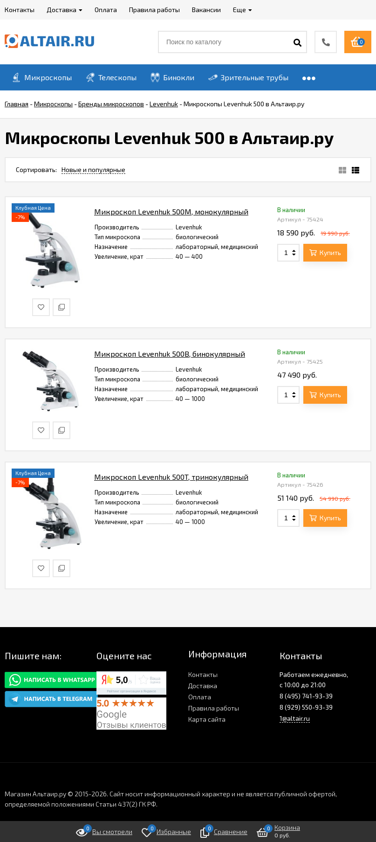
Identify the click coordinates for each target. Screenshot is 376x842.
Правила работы (213, 708)
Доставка (202, 686)
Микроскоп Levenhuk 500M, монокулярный (171, 211)
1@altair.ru (295, 718)
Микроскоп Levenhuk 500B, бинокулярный (169, 353)
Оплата (199, 697)
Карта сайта (207, 719)
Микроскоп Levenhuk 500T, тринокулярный (171, 476)
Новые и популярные (93, 169)
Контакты (203, 674)
